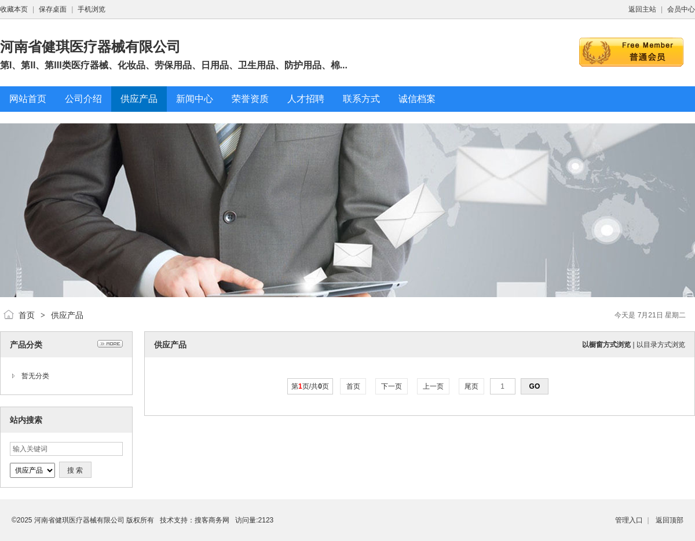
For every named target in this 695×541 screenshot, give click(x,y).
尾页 (472, 386)
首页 (27, 315)
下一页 (391, 386)
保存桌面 (53, 9)
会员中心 (681, 9)
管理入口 (629, 520)
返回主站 (642, 9)
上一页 (433, 386)
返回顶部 (669, 520)
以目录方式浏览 (661, 345)
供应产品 (67, 315)
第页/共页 (310, 386)
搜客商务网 (212, 520)
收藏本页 (14, 9)
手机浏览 (91, 9)
